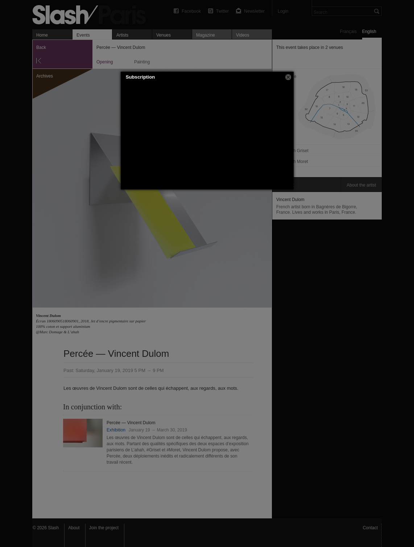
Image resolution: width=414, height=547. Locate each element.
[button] (288, 77)
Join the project (104, 527)
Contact (370, 527)
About (73, 527)
